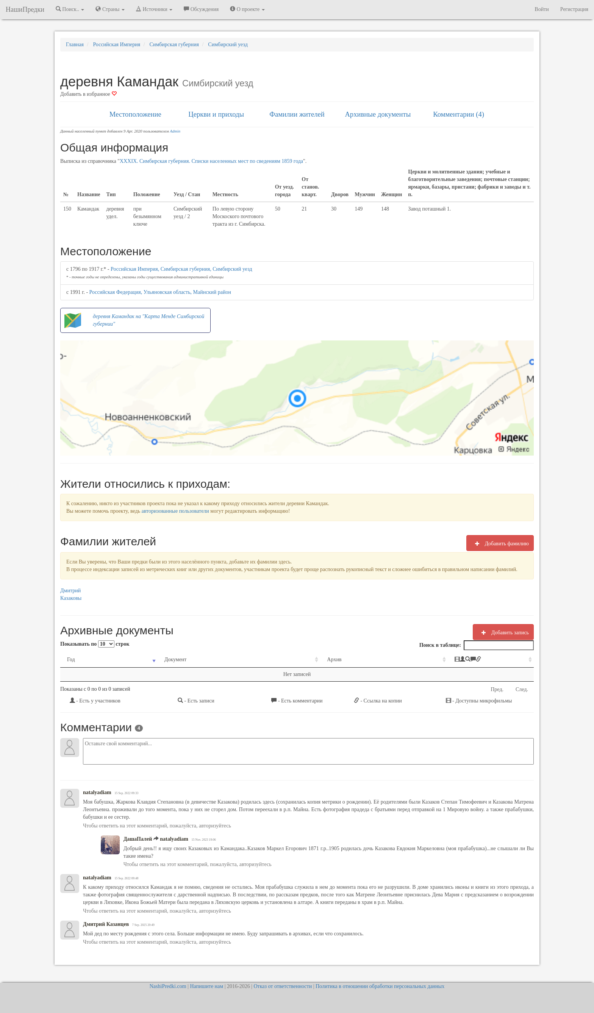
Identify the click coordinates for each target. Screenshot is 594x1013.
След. (522, 689)
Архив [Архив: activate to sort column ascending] (290, 659)
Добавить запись (503, 632)
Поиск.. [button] (70, 9)
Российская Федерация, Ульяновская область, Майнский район (160, 292)
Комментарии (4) (458, 114)
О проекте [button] (247, 9)
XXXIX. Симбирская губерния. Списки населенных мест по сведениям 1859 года (211, 161)
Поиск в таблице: (476, 645)
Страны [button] (110, 9)
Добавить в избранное (88, 94)
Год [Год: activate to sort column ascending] (71, 659)
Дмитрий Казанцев (106, 924)
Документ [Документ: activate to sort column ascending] (159, 659)
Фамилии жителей (297, 114)
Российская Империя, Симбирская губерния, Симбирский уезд (181, 269)
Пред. (497, 689)
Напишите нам (206, 986)
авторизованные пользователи (175, 511)
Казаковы (70, 598)
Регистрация (574, 9)
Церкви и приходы (216, 114)
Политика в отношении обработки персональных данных (380, 986)
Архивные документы (378, 114)
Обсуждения (201, 9)
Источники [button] (154, 9)
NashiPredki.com (168, 986)
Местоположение (135, 114)
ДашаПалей (137, 839)
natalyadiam (97, 792)
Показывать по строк (94, 644)
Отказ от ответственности (282, 986)
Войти (542, 9)
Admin (175, 131)
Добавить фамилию (500, 543)
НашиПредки (25, 9)
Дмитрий (70, 590)
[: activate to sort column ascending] (458, 660)
